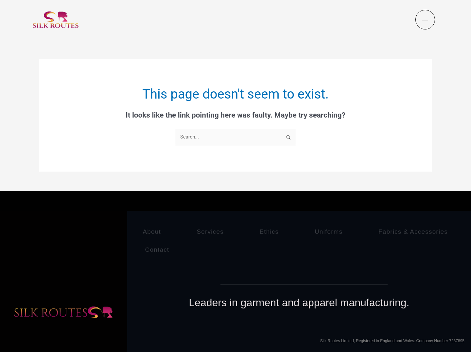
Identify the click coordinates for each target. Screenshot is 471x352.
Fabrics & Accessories (181, 248)
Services (213, 230)
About (153, 230)
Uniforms (336, 230)
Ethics (274, 230)
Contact (266, 248)
